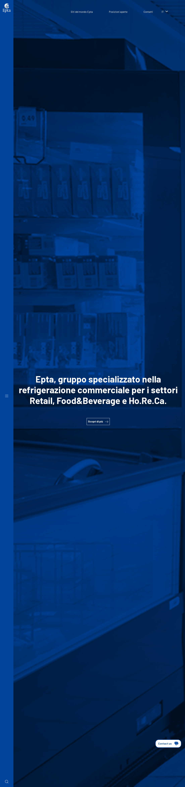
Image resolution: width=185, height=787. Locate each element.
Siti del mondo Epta (82, 11)
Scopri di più (98, 421)
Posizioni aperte (118, 11)
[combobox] (170, 12)
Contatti (148, 11)
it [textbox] (163, 11)
